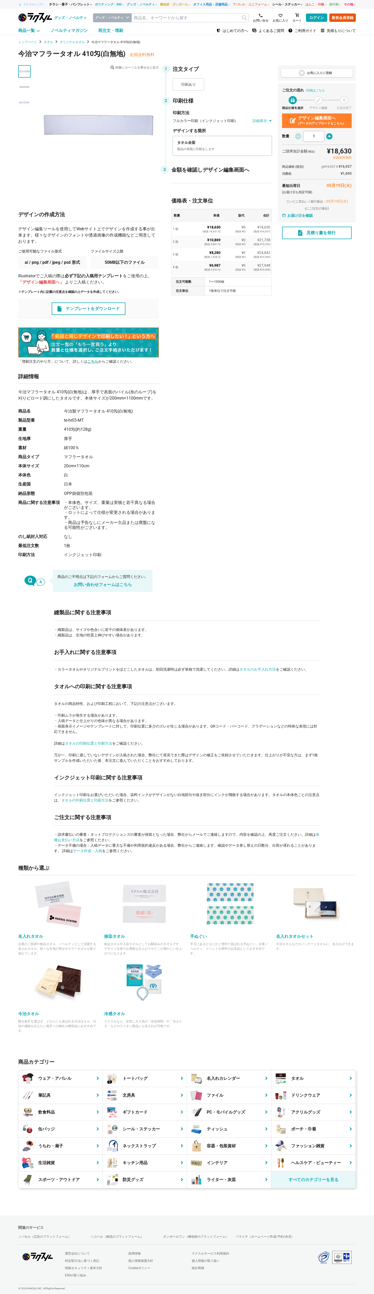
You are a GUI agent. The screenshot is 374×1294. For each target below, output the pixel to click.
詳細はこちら (315, 90)
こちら (92, 361)
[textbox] (190, 18)
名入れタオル (30, 936)
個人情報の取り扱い (206, 1261)
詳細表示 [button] (262, 121)
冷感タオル (114, 1013)
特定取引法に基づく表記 (82, 1261)
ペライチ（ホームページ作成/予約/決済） (265, 1236)
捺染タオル (114, 936)
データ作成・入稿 (87, 851)
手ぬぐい (198, 936)
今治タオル (28, 1013)
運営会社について (77, 1253)
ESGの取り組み (75, 1275)
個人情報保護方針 (140, 1261)
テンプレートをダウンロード (88, 309)
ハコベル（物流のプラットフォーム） (117, 1236)
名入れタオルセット (294, 936)
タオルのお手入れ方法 (257, 669)
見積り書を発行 (317, 233)
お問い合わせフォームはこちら (103, 584)
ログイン (316, 18)
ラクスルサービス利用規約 (210, 1253)
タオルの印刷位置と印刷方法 (88, 743)
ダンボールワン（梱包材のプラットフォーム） (196, 1236)
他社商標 (198, 1268)
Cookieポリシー (139, 1268)
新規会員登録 (342, 18)
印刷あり (188, 84)
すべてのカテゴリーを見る (313, 1179)
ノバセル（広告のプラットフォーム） (44, 1236)
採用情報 (134, 1253)
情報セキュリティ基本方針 (83, 1268)
